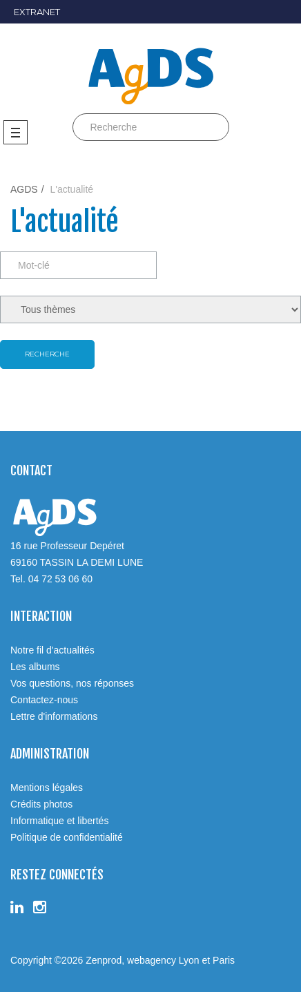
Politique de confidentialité (66, 837)
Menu (15, 132)
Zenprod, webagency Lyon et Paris (160, 960)
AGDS (24, 189)
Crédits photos (41, 804)
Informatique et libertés (59, 820)
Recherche (47, 354)
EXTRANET (37, 11)
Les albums (35, 666)
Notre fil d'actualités (52, 650)
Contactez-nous (44, 699)
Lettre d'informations (53, 716)
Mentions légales (46, 787)
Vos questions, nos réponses (72, 683)
